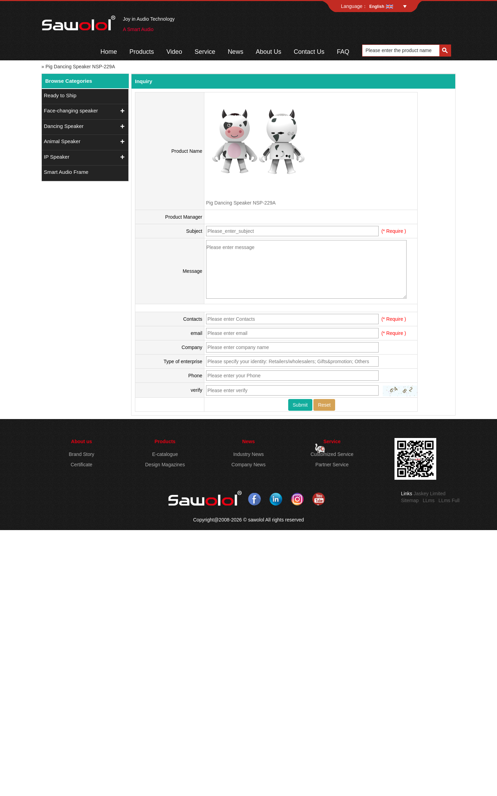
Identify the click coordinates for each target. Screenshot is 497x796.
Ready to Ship (60, 95)
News (235, 51)
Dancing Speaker (64, 126)
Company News (249, 464)
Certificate (81, 464)
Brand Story (81, 454)
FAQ (343, 51)
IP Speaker (56, 157)
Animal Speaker (62, 141)
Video (174, 51)
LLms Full (449, 500)
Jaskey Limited (429, 493)
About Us (268, 51)
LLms (429, 500)
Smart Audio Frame (66, 172)
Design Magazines (165, 464)
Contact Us (309, 51)
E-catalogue (165, 454)
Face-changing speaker (71, 110)
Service (205, 51)
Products (141, 51)
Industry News (248, 454)
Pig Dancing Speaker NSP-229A (241, 203)
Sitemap (410, 500)
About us (81, 441)
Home (108, 51)
